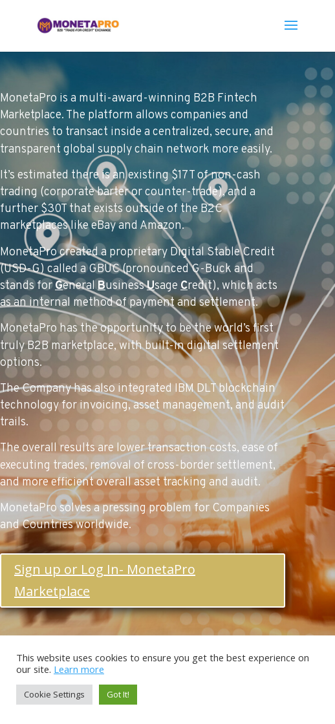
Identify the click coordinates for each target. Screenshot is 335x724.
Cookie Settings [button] (54, 694)
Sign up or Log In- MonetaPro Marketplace (104, 580)
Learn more (79, 669)
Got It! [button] (118, 694)
